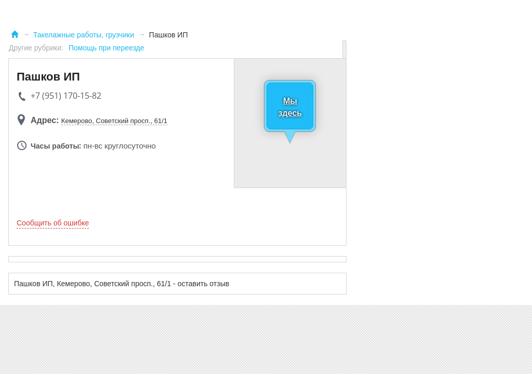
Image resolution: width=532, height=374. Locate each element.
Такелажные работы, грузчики (83, 35)
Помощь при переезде (106, 48)
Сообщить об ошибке (53, 223)
